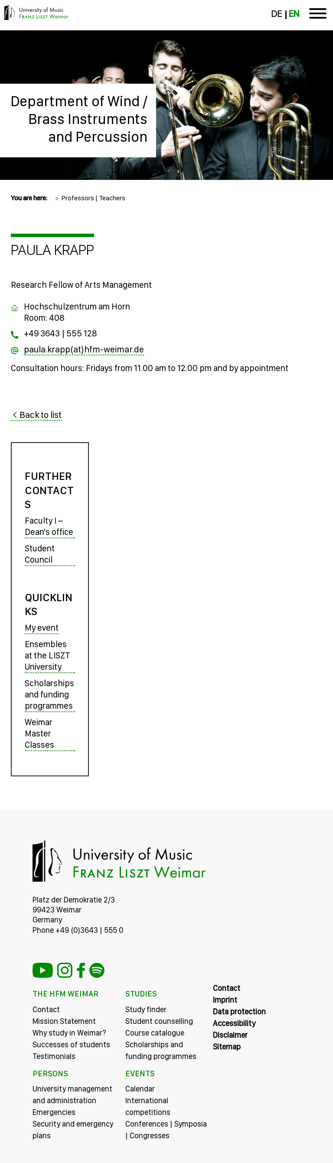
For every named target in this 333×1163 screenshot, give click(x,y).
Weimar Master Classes (39, 733)
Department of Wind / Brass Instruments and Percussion (78, 118)
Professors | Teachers (93, 198)
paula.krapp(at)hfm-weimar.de (84, 349)
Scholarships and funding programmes (49, 694)
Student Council (40, 554)
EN (294, 14)
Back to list (41, 414)
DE (276, 14)
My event (42, 627)
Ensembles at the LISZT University (47, 655)
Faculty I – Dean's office (49, 526)
